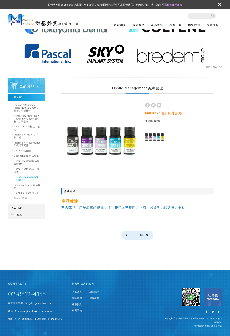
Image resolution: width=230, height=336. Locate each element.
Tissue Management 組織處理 (28, 178)
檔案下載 (176, 25)
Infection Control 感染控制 (27, 186)
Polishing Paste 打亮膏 (26, 193)
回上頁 (144, 235)
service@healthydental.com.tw (35, 311)
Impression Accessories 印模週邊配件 (27, 144)
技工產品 (16, 214)
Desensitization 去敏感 (26, 155)
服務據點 (213, 25)
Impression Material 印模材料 (26, 136)
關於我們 (139, 25)
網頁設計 (209, 326)
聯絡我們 (194, 25)
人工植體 (16, 207)
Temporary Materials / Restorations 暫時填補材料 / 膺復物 (26, 118)
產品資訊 (157, 25)
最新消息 (120, 25)
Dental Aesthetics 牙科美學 (26, 170)
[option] (101, 141)
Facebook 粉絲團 (213, 297)
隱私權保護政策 (173, 4)
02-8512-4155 (26, 294)
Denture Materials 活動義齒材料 (26, 162)
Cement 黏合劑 (22, 150)
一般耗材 (16, 97)
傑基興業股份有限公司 (44, 20)
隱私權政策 (199, 326)
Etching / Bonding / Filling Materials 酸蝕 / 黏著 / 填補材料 (26, 108)
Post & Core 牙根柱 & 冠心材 (27, 128)
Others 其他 (20, 198)
